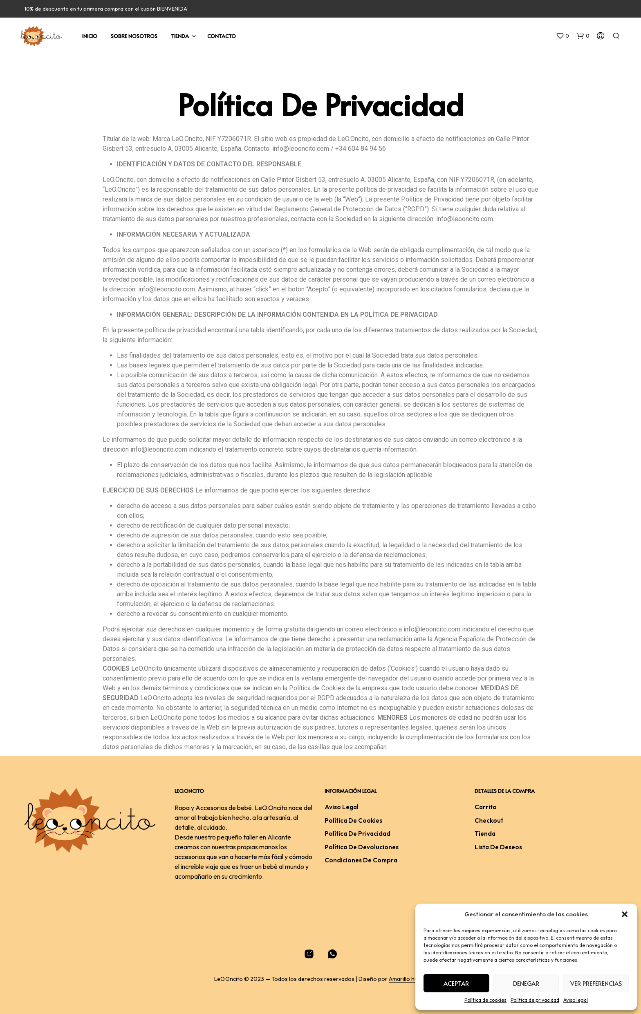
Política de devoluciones (362, 847)
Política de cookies (485, 1000)
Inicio (89, 36)
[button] (625, 914)
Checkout (489, 820)
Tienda (180, 36)
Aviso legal (575, 1000)
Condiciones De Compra (361, 860)
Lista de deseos (498, 847)
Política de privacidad (535, 1000)
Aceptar (456, 983)
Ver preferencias (596, 983)
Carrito (486, 807)
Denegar (526, 983)
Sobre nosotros (134, 36)
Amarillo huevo (408, 979)
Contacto (221, 36)
